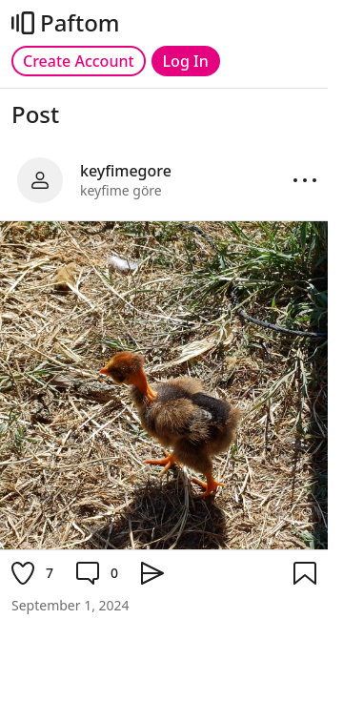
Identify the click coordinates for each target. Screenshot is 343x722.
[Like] (32, 573)
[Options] (304, 180)
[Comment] (97, 573)
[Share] (152, 573)
